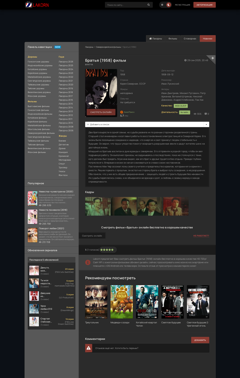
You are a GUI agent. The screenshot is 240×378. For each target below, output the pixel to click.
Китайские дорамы (37, 69)
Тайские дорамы (36, 88)
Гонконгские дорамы (38, 61)
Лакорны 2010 (66, 122)
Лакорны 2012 (66, 115)
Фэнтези (63, 175)
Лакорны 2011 (65, 119)
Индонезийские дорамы (40, 65)
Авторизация (205, 5)
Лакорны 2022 (66, 76)
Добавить (200, 340)
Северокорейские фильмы (41, 133)
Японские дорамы (37, 96)
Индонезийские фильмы (40, 113)
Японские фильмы (37, 152)
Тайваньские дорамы (38, 84)
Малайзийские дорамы (39, 76)
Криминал (64, 156)
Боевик (62, 140)
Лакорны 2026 (66, 61)
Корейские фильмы (37, 121)
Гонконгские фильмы (38, 110)
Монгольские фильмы (39, 129)
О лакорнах (190, 38)
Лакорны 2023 (66, 73)
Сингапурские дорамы (39, 80)
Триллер (63, 167)
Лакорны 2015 (66, 103)
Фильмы (173, 38)
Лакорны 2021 (66, 80)
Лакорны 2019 (66, 88)
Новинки (207, 38)
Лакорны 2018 (66, 92)
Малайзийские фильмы (39, 125)
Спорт (62, 163)
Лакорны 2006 (66, 130)
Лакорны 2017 (66, 96)
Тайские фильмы (36, 144)
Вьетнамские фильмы (39, 106)
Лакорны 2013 (66, 111)
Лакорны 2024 (66, 69)
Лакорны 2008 (66, 126)
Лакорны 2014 (66, 107)
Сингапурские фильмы (39, 136)
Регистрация (182, 5)
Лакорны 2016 (66, 99)
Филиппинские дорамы (39, 92)
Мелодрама (65, 159)
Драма (62, 148)
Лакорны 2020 (66, 84)
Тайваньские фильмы (38, 140)
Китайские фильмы (37, 117)
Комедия (63, 152)
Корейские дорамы (37, 73)
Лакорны (155, 38)
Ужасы (62, 171)
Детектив (64, 144)
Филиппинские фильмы (39, 148)
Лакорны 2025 (66, 65)
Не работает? (201, 235)
